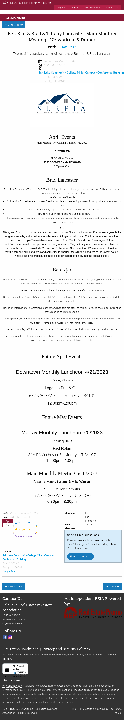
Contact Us (112, 7)
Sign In (75, 7)
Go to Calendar (14, 24)
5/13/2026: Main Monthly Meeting (27, 2)
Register (62, 7)
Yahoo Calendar (24, 536)
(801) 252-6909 (12, 623)
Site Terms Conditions (20, 649)
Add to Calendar (24, 522)
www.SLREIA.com (12, 685)
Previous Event (13, 586)
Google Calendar (24, 529)
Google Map (9, 571)
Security (69, 649)
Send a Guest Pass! (80, 556)
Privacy (49, 649)
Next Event (112, 586)
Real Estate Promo (115, 711)
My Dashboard (92, 7)
